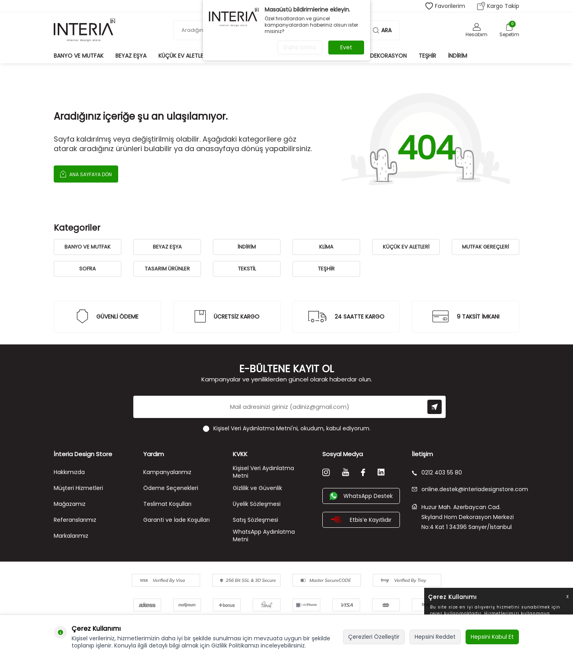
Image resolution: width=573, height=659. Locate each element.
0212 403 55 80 (437, 472)
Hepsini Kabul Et (492, 637)
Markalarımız (71, 536)
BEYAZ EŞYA (167, 247)
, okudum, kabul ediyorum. (286, 428)
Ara (382, 30)
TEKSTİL (247, 268)
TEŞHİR (326, 268)
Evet (346, 47)
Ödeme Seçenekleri (170, 488)
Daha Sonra (300, 47)
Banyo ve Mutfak (78, 56)
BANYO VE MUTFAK (87, 247)
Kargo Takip (498, 6)
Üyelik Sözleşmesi (257, 504)
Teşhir (427, 56)
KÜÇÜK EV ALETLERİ (406, 247)
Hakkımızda (69, 472)
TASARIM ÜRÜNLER (167, 268)
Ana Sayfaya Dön (86, 174)
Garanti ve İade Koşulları (176, 520)
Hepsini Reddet (435, 637)
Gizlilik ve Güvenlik (257, 488)
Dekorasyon (388, 56)
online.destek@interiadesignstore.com (465, 489)
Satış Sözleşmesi (255, 520)
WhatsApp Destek (360, 496)
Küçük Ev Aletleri (183, 56)
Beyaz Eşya (130, 56)
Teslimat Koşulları (167, 504)
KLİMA (326, 247)
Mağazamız (70, 504)
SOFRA (87, 268)
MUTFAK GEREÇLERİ (485, 247)
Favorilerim (445, 6)
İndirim (457, 56)
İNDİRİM (247, 247)
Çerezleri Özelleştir (374, 637)
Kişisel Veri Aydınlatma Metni (263, 472)
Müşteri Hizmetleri (78, 488)
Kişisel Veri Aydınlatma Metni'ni (255, 428)
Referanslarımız (75, 520)
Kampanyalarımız (167, 472)
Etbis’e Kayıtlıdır (361, 520)
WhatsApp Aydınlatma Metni (264, 535)
